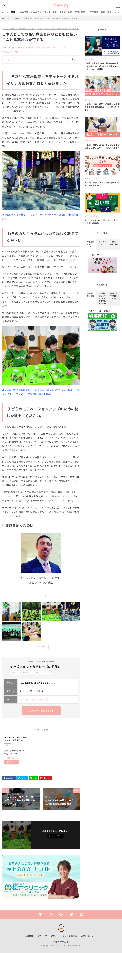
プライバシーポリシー (48, 936)
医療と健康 (80, 12)
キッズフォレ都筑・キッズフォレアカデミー (58, 28)
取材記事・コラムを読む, (36, 48)
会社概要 (29, 936)
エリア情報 (93, 12)
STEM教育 (14, 52)
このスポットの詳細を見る (41, 711)
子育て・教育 (66, 12)
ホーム (5, 12)
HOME (7, 18)
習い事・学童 (50, 12)
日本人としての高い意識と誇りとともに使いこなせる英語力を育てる (51, 18)
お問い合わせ (87, 936)
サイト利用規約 (69, 936)
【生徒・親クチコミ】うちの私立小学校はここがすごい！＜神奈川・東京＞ (102, 146)
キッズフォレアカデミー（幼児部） (19, 28)
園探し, (23, 48)
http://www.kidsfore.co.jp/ (33, 699)
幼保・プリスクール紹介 (57, 48)
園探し (14, 12)
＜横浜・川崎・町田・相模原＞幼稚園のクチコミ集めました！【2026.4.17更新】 (102, 107)
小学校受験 (36, 12)
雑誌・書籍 (106, 12)
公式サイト (10, 762)
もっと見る (41, 647)
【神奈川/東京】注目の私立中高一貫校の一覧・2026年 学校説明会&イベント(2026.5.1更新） (101, 66)
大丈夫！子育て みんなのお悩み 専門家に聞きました (102, 184)
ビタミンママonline (61, 942)
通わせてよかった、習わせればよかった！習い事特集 (102, 221)
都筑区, (7, 52)
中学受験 (24, 12)
